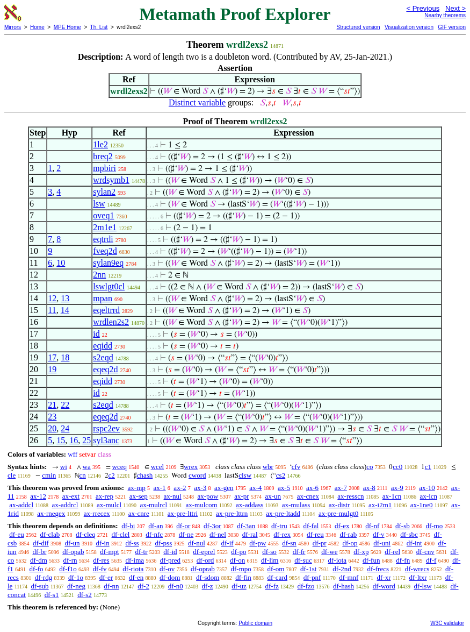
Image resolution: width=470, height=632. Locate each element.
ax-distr (339, 505)
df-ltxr (417, 577)
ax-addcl (21, 505)
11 (52, 310)
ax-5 (284, 488)
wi (63, 467)
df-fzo (306, 586)
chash (145, 475)
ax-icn (428, 496)
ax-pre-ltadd (283, 513)
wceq (119, 467)
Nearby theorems (445, 15)
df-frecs (378, 569)
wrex (191, 467)
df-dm (38, 560)
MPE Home (67, 27)
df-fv (100, 569)
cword (197, 475)
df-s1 (52, 595)
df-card (277, 577)
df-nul (196, 543)
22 (65, 404)
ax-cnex (308, 496)
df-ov (167, 569)
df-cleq (86, 534)
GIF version (452, 27)
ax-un (273, 496)
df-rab (348, 534)
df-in (102, 543)
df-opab (73, 552)
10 (60, 262)
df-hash (343, 586)
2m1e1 (105, 227)
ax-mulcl (109, 505)
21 (52, 404)
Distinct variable (197, 102)
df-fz (271, 586)
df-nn (111, 586)
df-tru (279, 526)
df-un (71, 543)
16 (73, 440)
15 (60, 440)
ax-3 (200, 488)
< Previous (422, 8)
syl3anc (106, 440)
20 (52, 428)
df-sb (402, 526)
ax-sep (138, 496)
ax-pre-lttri (183, 513)
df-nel (217, 534)
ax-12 (38, 496)
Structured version (358, 27)
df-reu (315, 534)
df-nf (372, 526)
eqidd (102, 345)
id (96, 333)
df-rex (282, 534)
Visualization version (409, 27)
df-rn (70, 560)
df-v (379, 534)
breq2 (102, 156)
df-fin (243, 577)
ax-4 (255, 488)
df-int (414, 543)
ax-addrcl (65, 505)
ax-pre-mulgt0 (338, 513)
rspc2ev (106, 428)
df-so (269, 552)
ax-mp (137, 488)
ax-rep (104, 496)
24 (65, 428)
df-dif (41, 543)
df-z (207, 586)
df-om (276, 569)
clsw (244, 475)
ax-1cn (391, 496)
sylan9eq (108, 262)
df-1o (75, 577)
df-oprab (203, 569)
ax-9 (397, 488)
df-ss (132, 543)
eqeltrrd (106, 310)
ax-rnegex (51, 513)
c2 (112, 475)
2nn (99, 274)
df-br (39, 552)
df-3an (246, 526)
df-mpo (241, 569)
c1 (428, 467)
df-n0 (175, 586)
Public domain (255, 623)
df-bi (128, 526)
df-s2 (84, 595)
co (369, 467)
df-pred (170, 560)
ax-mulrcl (154, 505)
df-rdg (44, 577)
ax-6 (312, 488)
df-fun (371, 560)
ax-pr (241, 496)
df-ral (250, 534)
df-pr (320, 543)
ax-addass (249, 505)
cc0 (397, 467)
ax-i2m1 (380, 505)
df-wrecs (417, 569)
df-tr (141, 552)
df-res (101, 560)
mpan (102, 298)
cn (82, 475)
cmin (49, 475)
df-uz (239, 586)
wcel (157, 467)
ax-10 (427, 488)
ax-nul (173, 496)
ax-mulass (296, 505)
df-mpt (109, 552)
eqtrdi (103, 239)
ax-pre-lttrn (232, 513)
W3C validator (447, 623)
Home (37, 27)
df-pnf (312, 577)
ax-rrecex (97, 513)
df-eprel (204, 552)
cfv (296, 467)
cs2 (280, 475)
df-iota (337, 560)
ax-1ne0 (421, 505)
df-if (227, 543)
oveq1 (103, 215)
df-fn (403, 560)
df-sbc (409, 534)
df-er (106, 577)
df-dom (170, 577)
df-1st (308, 569)
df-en (136, 577)
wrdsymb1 (111, 179)
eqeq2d (105, 369)
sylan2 (104, 191)
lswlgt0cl (109, 286)
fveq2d (105, 250)
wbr (268, 467)
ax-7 (341, 488)
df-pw (257, 543)
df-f (431, 560)
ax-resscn (350, 496)
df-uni (382, 543)
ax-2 (179, 488)
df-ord (205, 560)
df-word (384, 586)
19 (52, 369)
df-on (237, 560)
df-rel (392, 552)
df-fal (311, 526)
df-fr (299, 552)
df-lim (270, 560)
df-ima (134, 560)
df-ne (186, 534)
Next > (455, 8)
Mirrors (12, 27)
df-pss (163, 543)
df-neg (76, 586)
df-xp (360, 552)
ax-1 (160, 488)
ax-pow (207, 496)
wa (87, 467)
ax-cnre (138, 513)
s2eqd (103, 357)
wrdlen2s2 (111, 321)
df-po (238, 552)
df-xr (384, 577)
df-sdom (207, 577)
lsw (99, 203)
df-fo (37, 569)
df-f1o (68, 569)
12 (52, 298)
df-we (329, 552)
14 (65, 310)
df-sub (39, 586)
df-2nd (341, 569)
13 (65, 298)
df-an (155, 526)
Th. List (99, 27)
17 (52, 357)
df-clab (50, 534)
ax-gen (223, 488)
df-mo (434, 526)
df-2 (143, 586)
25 (86, 440)
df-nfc (154, 534)
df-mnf (348, 577)
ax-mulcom (201, 505)
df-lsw (422, 586)
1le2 (100, 144)
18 (65, 357)
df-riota (132, 569)
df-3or (212, 526)
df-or (183, 526)
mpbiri (104, 168)
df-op (349, 543)
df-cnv (425, 552)
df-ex (342, 526)
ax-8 (369, 488)
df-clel (121, 534)
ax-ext (70, 496)
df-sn (289, 543)
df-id (170, 552)
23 (52, 416)
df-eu (16, 534)
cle (12, 475)
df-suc (303, 560)
